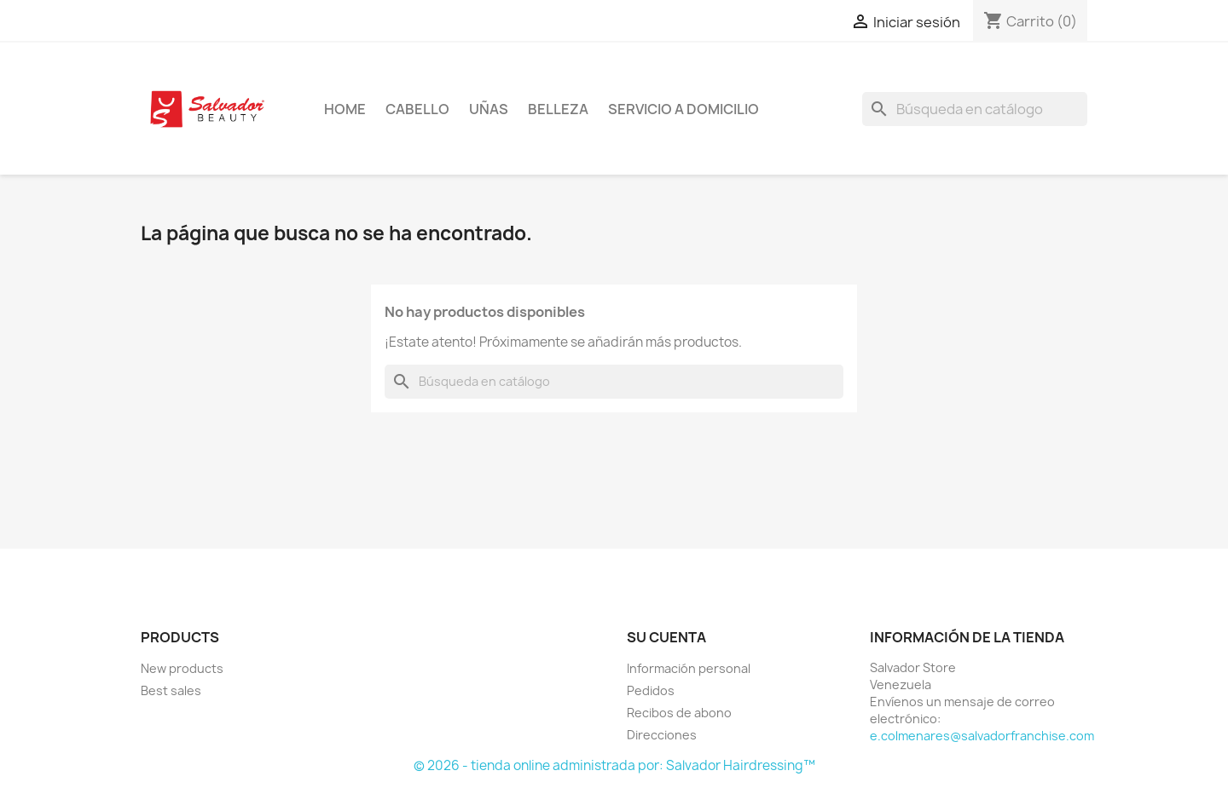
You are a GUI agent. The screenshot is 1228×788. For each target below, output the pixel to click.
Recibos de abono (679, 713)
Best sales (171, 690)
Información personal (688, 668)
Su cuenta (666, 637)
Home (345, 109)
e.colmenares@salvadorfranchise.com (982, 736)
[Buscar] (974, 109)
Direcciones (662, 735)
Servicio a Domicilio (683, 109)
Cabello (417, 109)
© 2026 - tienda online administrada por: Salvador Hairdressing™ (614, 765)
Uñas (488, 109)
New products (182, 668)
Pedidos (651, 690)
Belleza (558, 109)
